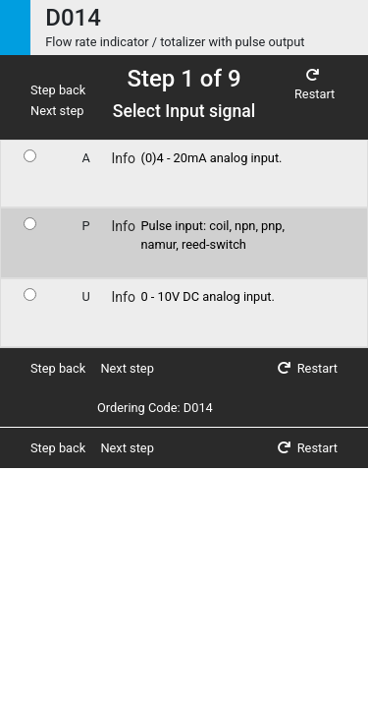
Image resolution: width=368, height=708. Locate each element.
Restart (314, 85)
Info (123, 158)
